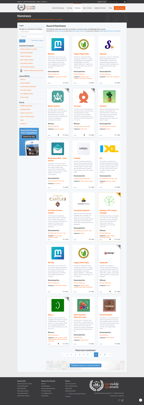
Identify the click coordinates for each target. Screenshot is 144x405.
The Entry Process (25, 90)
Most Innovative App (53, 335)
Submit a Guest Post (26, 113)
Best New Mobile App (53, 74)
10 (105, 355)
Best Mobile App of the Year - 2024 (108, 178)
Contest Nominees (25, 56)
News (22, 120)
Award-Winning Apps (26, 52)
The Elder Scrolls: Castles (55, 211)
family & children (110, 235)
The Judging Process (26, 93)
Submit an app (119, 8)
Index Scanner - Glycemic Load (80, 316)
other (58, 339)
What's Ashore (54, 106)
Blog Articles (68, 388)
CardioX (77, 158)
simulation (50, 237)
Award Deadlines (25, 83)
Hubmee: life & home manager (108, 211)
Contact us (23, 123)
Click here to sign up (37, 40)
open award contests (78, 31)
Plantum (103, 106)
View (49, 83)
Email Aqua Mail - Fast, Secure (57, 159)
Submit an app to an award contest (85, 365)
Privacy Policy (24, 97)
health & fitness (58, 76)
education (108, 181)
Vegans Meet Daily (81, 54)
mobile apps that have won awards (110, 31)
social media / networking (85, 78)
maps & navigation (59, 129)
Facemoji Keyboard (82, 210)
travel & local (83, 129)
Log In (104, 1)
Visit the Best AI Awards (27, 67)
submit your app (59, 31)
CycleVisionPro (106, 315)
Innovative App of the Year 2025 (82, 126)
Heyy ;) (51, 315)
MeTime (51, 54)
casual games (58, 235)
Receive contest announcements (31, 70)
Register (100, 1)
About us (23, 79)
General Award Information (28, 86)
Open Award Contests (26, 60)
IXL (101, 158)
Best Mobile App (78, 337)
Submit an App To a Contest (28, 49)
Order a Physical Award (27, 116)
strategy (56, 237)
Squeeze (103, 54)
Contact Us (121, 396)
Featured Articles (25, 109)
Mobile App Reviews (26, 106)
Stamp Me (104, 263)
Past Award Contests (26, 63)
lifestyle (65, 76)
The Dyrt (77, 106)
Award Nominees (21, 388)
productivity (57, 183)
